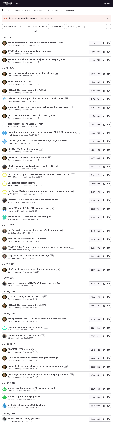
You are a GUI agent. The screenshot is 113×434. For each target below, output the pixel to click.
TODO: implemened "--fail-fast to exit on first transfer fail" (36, 42)
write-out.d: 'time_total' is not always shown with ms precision (38, 107)
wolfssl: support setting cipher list (24, 396)
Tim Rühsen (13, 169)
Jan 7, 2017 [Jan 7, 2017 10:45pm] (33, 352)
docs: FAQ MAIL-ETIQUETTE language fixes (29, 208)
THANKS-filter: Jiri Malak (20, 81)
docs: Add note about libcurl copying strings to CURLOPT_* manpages (42, 132)
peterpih (11, 421)
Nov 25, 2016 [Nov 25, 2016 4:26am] (37, 194)
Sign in (107, 3)
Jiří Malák (12, 285)
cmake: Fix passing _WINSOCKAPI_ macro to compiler (34, 283)
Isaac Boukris (13, 101)
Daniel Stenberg (14, 45)
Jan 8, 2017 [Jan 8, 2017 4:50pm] (34, 299)
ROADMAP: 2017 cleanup (20, 349)
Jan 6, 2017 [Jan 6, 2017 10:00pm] (31, 399)
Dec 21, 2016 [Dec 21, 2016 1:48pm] (34, 135)
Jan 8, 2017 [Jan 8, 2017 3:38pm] (34, 321)
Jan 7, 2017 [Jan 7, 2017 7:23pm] (33, 369)
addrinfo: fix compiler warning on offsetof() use (31, 73)
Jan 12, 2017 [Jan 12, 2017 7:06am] (29, 258)
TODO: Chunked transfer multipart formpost (29, 51)
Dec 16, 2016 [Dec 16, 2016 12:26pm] (37, 185)
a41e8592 (41, 305)
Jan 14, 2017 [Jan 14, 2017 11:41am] (34, 54)
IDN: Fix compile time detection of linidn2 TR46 (30, 166)
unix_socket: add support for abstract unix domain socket (36, 98)
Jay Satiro (12, 233)
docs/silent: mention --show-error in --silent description (35, 366)
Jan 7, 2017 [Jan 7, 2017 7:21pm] (33, 377)
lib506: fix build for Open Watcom (24, 335)
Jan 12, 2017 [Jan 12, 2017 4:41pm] (34, 241)
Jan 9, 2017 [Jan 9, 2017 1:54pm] (34, 308)
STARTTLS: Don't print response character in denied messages (39, 247)
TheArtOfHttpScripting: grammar (24, 418)
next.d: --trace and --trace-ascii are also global (31, 115)
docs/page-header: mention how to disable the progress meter (38, 374)
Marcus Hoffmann (15, 219)
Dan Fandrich (13, 391)
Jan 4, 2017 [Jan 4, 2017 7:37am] (27, 421)
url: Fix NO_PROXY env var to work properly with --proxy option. (38, 191)
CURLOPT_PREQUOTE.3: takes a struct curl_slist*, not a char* (37, 140)
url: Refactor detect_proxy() (21, 183)
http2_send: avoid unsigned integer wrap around (32, 269)
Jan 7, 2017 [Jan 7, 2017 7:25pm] (33, 360)
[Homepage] (7, 3)
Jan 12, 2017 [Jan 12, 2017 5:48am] (34, 211)
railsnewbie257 (14, 211)
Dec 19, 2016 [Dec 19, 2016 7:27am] (37, 177)
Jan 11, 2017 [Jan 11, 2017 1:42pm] (35, 219)
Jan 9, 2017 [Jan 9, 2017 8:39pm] (28, 285)
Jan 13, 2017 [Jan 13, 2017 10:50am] (31, 169)
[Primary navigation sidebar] (3, 10)
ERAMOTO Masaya (15, 177)
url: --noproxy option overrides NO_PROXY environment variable (39, 174)
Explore (19, 3)
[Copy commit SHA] (104, 43)
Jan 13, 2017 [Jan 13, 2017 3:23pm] (34, 110)
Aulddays (12, 330)
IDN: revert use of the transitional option (27, 157)
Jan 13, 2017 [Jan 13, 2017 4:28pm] (34, 93)
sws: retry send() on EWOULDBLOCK (25, 296)
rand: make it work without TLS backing (27, 238)
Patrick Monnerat (15, 408)
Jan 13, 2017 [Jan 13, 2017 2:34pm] (34, 118)
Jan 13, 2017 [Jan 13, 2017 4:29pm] (34, 84)
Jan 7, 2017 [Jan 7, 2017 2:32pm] (28, 330)
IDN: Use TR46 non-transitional (23, 149)
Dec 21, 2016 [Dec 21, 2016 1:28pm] (34, 143)
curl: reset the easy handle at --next (25, 124)
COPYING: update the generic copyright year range (33, 357)
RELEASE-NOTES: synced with (22, 90)
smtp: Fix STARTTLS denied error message (28, 255)
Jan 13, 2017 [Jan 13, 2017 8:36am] (31, 202)
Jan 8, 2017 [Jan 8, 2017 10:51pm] (31, 101)
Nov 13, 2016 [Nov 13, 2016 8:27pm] (29, 233)
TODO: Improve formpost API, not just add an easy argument (37, 59)
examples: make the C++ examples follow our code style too (37, 318)
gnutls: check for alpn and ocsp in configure (29, 216)
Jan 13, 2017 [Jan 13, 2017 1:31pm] (34, 160)
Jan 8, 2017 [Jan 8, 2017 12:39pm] (28, 338)
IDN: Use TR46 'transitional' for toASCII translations (33, 199)
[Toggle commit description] (67, 43)
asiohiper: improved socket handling (26, 327)
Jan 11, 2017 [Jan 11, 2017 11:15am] (34, 272)
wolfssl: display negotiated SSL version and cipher (32, 388)
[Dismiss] (107, 18)
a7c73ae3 (41, 90)
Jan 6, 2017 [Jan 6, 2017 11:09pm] (31, 391)
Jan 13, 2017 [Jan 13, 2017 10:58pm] (34, 76)
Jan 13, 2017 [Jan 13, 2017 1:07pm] (32, 126)
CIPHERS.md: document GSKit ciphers (26, 405)
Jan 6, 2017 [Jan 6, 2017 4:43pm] (34, 408)
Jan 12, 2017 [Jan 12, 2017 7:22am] (29, 250)
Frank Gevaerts (14, 135)
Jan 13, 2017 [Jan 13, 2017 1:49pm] (34, 152)
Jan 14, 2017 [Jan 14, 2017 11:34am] (34, 62)
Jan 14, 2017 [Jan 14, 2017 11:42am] (34, 45)
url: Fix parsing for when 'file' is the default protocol (33, 230)
